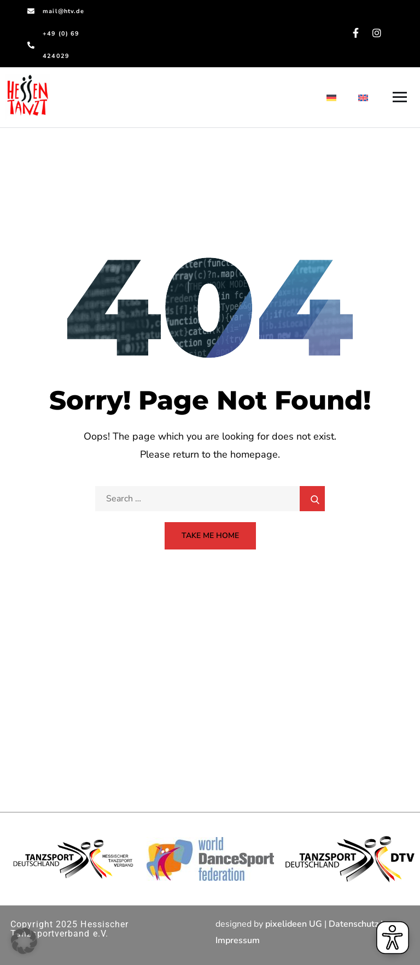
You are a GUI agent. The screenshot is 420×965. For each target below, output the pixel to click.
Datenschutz (353, 924)
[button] (24, 941)
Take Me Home (210, 535)
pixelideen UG (293, 924)
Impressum (237, 940)
